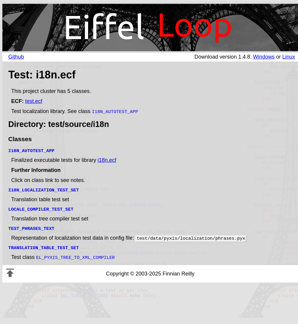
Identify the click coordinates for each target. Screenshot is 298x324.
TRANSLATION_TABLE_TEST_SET (43, 245)
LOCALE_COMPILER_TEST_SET (40, 208)
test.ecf (33, 101)
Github (16, 57)
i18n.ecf (107, 159)
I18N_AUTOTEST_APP (115, 111)
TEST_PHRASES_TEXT (31, 226)
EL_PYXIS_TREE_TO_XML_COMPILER (75, 254)
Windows (264, 57)
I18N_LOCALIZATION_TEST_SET (43, 189)
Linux (288, 57)
